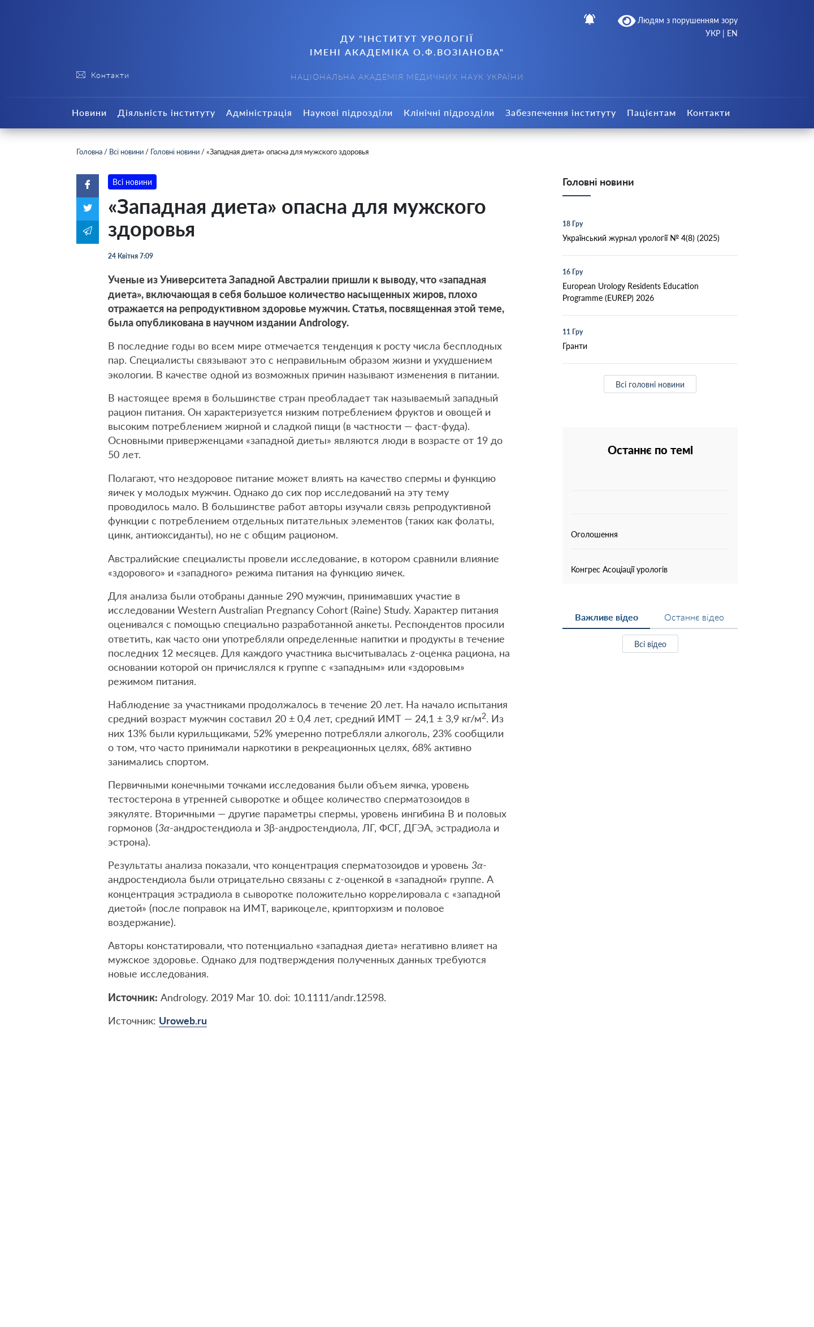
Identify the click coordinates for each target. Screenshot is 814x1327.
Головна (89, 151)
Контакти (708, 112)
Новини (89, 112)
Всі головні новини (650, 384)
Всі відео (650, 644)
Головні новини (175, 151)
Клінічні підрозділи (449, 112)
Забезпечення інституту (560, 112)
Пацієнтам (651, 112)
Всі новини (126, 151)
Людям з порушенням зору (678, 21)
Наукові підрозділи (348, 112)
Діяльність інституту (166, 112)
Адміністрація (259, 112)
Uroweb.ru (183, 1020)
